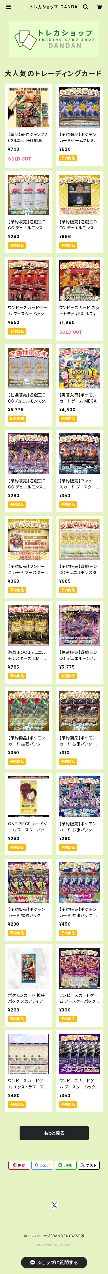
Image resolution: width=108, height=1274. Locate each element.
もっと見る (54, 1133)
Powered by (54, 1245)
